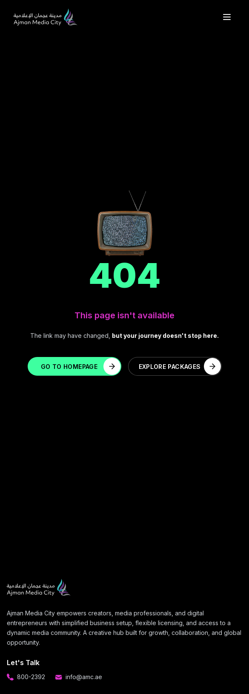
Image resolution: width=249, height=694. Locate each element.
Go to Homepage (80, 366)
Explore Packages (180, 366)
